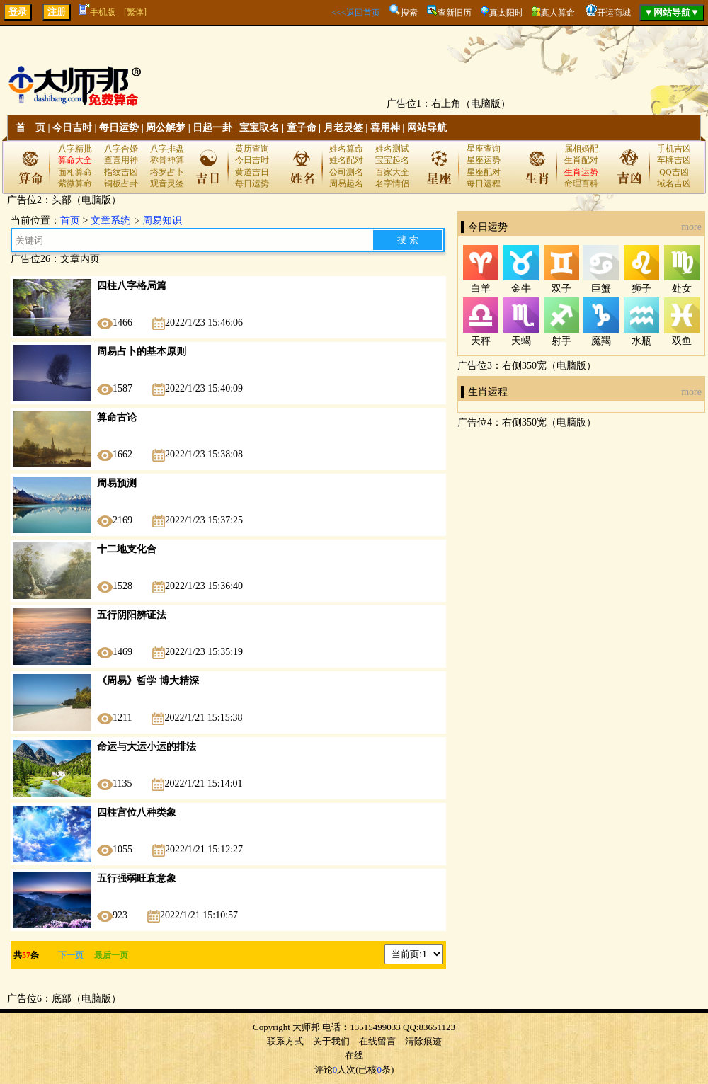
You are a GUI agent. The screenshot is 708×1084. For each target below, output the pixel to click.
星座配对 (484, 172)
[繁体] (135, 12)
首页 (70, 220)
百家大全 (392, 172)
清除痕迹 (423, 1041)
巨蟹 (601, 288)
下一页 (71, 955)
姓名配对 (346, 160)
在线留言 (377, 1041)
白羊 (481, 288)
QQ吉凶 (673, 172)
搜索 (409, 13)
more (691, 227)
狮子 (641, 288)
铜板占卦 (121, 183)
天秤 (481, 341)
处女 (682, 288)
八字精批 (75, 149)
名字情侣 (392, 183)
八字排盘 (167, 149)
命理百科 (581, 183)
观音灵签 (167, 183)
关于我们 (331, 1041)
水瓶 (641, 341)
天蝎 (521, 341)
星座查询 (484, 149)
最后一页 (107, 955)
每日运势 (119, 127)
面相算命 (75, 172)
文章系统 (110, 220)
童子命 (301, 127)
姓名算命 (346, 149)
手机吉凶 (674, 149)
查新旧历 (455, 13)
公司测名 (346, 172)
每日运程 (484, 183)
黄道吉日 (252, 172)
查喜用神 (121, 160)
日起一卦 (212, 127)
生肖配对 (581, 160)
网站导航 (427, 127)
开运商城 (614, 13)
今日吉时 (72, 127)
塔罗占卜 (167, 172)
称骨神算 (167, 160)
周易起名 (346, 183)
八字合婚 (121, 149)
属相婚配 (581, 149)
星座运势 (484, 160)
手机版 (97, 12)
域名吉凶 (674, 183)
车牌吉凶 (674, 160)
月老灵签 (343, 127)
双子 (561, 288)
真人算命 (558, 13)
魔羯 (601, 341)
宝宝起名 (392, 160)
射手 (561, 341)
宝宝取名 (259, 127)
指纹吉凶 (121, 172)
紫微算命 (75, 183)
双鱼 (682, 341)
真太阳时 (506, 13)
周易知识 (162, 220)
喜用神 (385, 127)
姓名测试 (392, 149)
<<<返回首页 (355, 13)
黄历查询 (252, 149)
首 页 (30, 127)
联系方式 (285, 1041)
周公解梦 (165, 127)
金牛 (521, 288)
